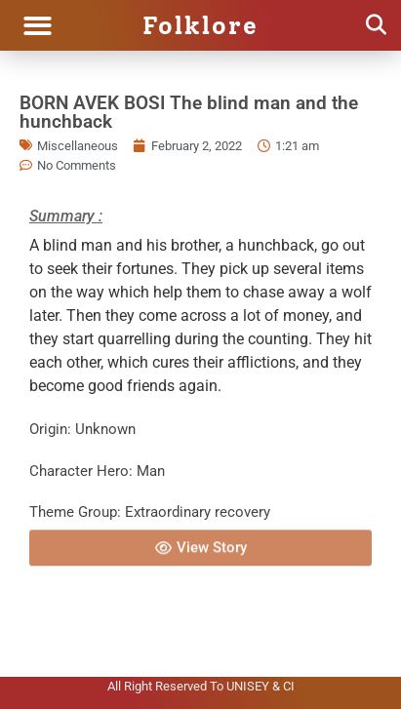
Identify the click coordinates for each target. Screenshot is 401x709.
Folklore (200, 25)
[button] (37, 26)
